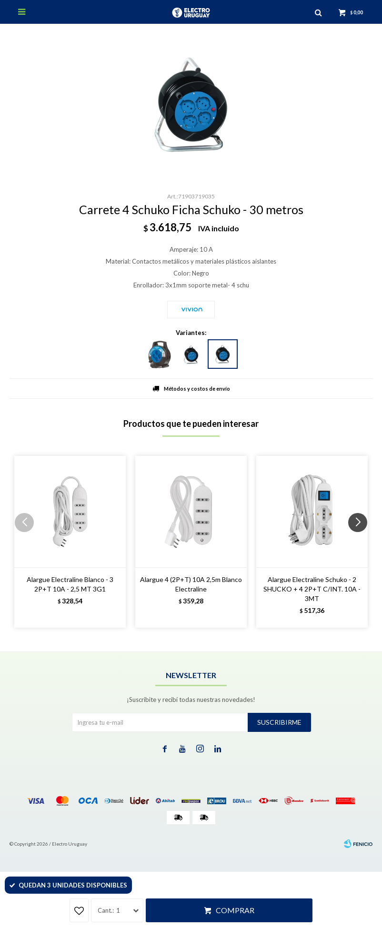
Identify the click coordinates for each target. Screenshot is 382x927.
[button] (361, 541)
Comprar (235, 910)
